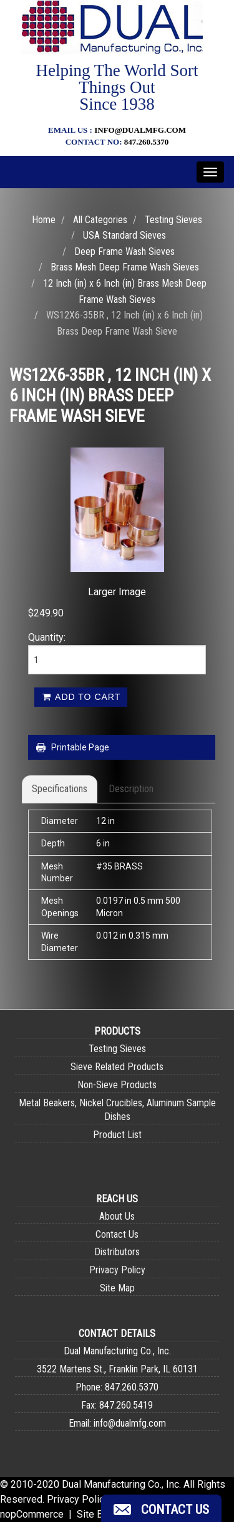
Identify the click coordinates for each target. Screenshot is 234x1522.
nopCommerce (32, 1514)
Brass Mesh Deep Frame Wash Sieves (125, 267)
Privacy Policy (117, 1270)
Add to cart (80, 697)
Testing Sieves (173, 220)
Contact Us (117, 1234)
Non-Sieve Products (117, 1085)
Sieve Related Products (117, 1067)
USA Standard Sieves (124, 235)
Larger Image (117, 592)
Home (44, 220)
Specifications (59, 789)
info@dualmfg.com (140, 130)
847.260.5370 (146, 141)
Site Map (117, 1288)
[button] (161, 1508)
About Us (117, 1216)
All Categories (100, 220)
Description (131, 789)
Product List (117, 1135)
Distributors (117, 1252)
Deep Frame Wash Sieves (124, 251)
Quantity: (47, 637)
